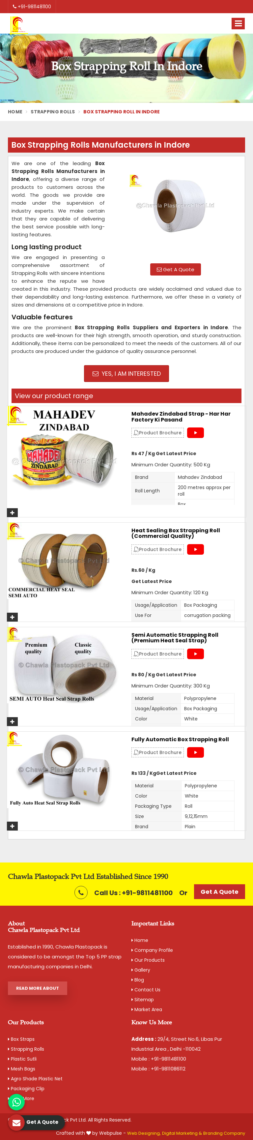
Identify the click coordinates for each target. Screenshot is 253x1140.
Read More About (37, 988)
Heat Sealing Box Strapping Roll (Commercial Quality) (175, 533)
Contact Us (145, 989)
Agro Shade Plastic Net (35, 1078)
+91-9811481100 (32, 6)
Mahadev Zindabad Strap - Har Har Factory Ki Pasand (181, 417)
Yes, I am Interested (127, 373)
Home (15, 111)
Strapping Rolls (53, 111)
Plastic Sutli (22, 1059)
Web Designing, (144, 1133)
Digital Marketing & (182, 1133)
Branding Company (224, 1133)
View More (21, 1098)
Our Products (148, 960)
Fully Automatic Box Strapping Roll (180, 740)
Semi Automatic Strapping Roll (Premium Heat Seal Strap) (174, 638)
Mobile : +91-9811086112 (158, 1068)
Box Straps (21, 1039)
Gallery (140, 970)
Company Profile (152, 950)
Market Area (146, 1009)
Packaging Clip (26, 1088)
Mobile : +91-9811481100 (158, 1058)
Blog (137, 980)
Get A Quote (175, 269)
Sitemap (142, 999)
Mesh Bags (21, 1069)
